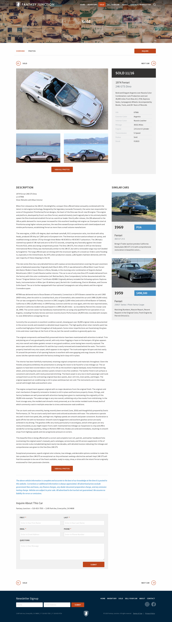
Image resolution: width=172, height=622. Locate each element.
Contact (151, 598)
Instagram (147, 604)
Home (82, 4)
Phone (67, 529)
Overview (20, 51)
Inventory (92, 4)
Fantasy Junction (35, 4)
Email (22, 529)
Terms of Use (137, 613)
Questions (25, 540)
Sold (102, 4)
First (22, 517)
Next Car (148, 63)
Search (154, 4)
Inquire (145, 51)
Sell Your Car (113, 4)
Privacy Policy (150, 613)
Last (66, 517)
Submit (94, 564)
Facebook (153, 604)
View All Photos (62, 169)
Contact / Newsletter (140, 4)
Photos (32, 51)
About (125, 4)
